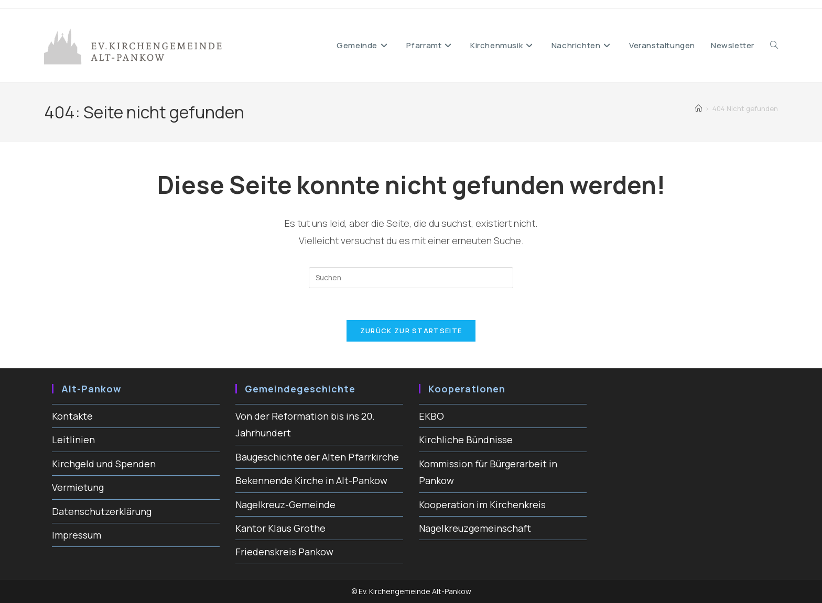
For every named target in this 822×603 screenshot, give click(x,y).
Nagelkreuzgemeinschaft (475, 528)
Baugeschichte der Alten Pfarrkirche (317, 457)
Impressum (76, 535)
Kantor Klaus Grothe (280, 528)
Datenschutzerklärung (102, 511)
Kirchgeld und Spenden (104, 463)
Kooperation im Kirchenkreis (482, 504)
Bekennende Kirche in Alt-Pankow (311, 480)
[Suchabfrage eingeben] (411, 277)
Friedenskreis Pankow (284, 551)
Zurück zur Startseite (411, 330)
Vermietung (78, 487)
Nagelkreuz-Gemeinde (285, 504)
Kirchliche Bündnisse (466, 439)
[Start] (698, 108)
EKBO (431, 416)
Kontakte (72, 416)
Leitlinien (73, 439)
